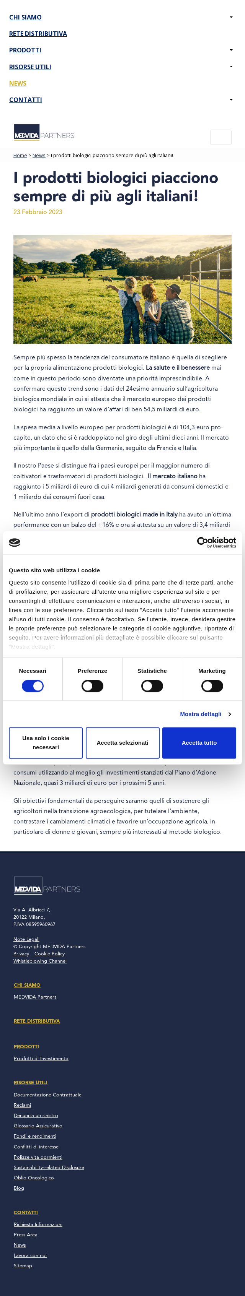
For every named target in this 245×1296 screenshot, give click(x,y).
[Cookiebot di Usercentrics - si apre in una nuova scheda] (202, 542)
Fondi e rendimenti (35, 1136)
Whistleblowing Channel (40, 961)
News (17, 83)
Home (20, 155)
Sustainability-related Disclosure (49, 1167)
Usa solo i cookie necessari (45, 743)
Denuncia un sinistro (36, 1115)
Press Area (26, 1235)
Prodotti (25, 50)
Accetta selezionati (122, 743)
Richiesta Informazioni (38, 1224)
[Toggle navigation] (221, 137)
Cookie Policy (49, 954)
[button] (231, 17)
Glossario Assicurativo (38, 1126)
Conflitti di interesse (36, 1147)
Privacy (21, 954)
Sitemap (23, 1266)
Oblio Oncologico (34, 1178)
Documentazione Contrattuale (48, 1095)
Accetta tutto (199, 743)
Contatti (25, 100)
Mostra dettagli (200, 714)
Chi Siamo (25, 17)
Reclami (22, 1105)
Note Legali (26, 939)
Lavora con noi (30, 1255)
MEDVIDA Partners (35, 997)
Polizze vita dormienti (38, 1157)
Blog (19, 1188)
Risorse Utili (30, 67)
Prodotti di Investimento (41, 1058)
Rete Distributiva (38, 33)
